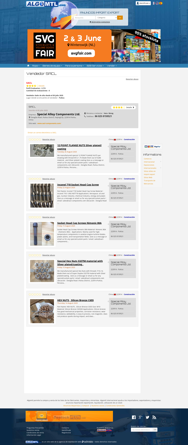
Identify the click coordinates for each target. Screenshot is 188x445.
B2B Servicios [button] (95, 66)
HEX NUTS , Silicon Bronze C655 (75, 300)
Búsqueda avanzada (100, 22)
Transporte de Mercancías (149, 182)
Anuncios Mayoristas (71, 405)
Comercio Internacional (149, 160)
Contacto (65, 428)
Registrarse (66, 432)
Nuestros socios (97, 405)
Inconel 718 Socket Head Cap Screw (78, 184)
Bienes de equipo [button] (52, 66)
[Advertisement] (82, 360)
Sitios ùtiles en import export (150, 172)
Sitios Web (148, 177)
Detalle (41, 86)
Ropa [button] (35, 66)
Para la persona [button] (74, 66)
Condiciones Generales (115, 405)
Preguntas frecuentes (35, 428)
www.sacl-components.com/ (49, 123)
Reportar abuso (132, 79)
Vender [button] (112, 66)
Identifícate (66, 430)
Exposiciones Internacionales (150, 166)
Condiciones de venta (35, 432)
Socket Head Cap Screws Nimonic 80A (79, 223)
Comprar (85, 405)
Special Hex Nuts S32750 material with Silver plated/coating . (80, 262)
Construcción (129, 139)
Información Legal (34, 435)
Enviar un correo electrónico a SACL (42, 132)
